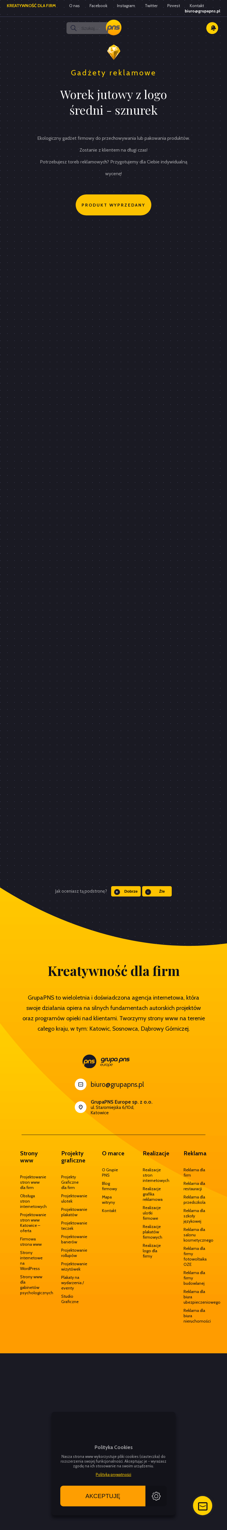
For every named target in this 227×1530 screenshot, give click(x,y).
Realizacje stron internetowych (154, 1175)
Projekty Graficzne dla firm (70, 1182)
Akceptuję (102, 1496)
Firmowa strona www (31, 1241)
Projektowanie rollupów (72, 1253)
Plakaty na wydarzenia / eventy (72, 1283)
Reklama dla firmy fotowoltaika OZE (195, 1256)
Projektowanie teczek (72, 1225)
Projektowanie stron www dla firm (31, 1182)
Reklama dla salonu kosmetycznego (195, 1235)
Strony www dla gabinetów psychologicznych (31, 1284)
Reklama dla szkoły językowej (194, 1216)
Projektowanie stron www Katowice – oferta (31, 1222)
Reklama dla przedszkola (194, 1199)
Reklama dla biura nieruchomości (195, 1316)
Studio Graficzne (70, 1299)
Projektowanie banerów (72, 1239)
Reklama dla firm (194, 1172)
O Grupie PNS (110, 1172)
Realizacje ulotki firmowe (152, 1213)
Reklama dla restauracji (194, 1186)
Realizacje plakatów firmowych (152, 1232)
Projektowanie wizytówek (72, 1266)
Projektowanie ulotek (72, 1198)
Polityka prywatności (113, 1474)
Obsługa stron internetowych (31, 1201)
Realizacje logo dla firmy (152, 1251)
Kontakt (197, 5)
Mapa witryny (108, 1199)
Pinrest (173, 5)
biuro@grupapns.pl (202, 11)
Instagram (126, 5)
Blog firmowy (109, 1186)
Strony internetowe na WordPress (31, 1260)
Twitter (151, 5)
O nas (74, 5)
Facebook (98, 5)
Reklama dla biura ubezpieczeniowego (195, 1297)
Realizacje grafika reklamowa (153, 1194)
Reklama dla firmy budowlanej (194, 1278)
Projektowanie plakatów (72, 1212)
